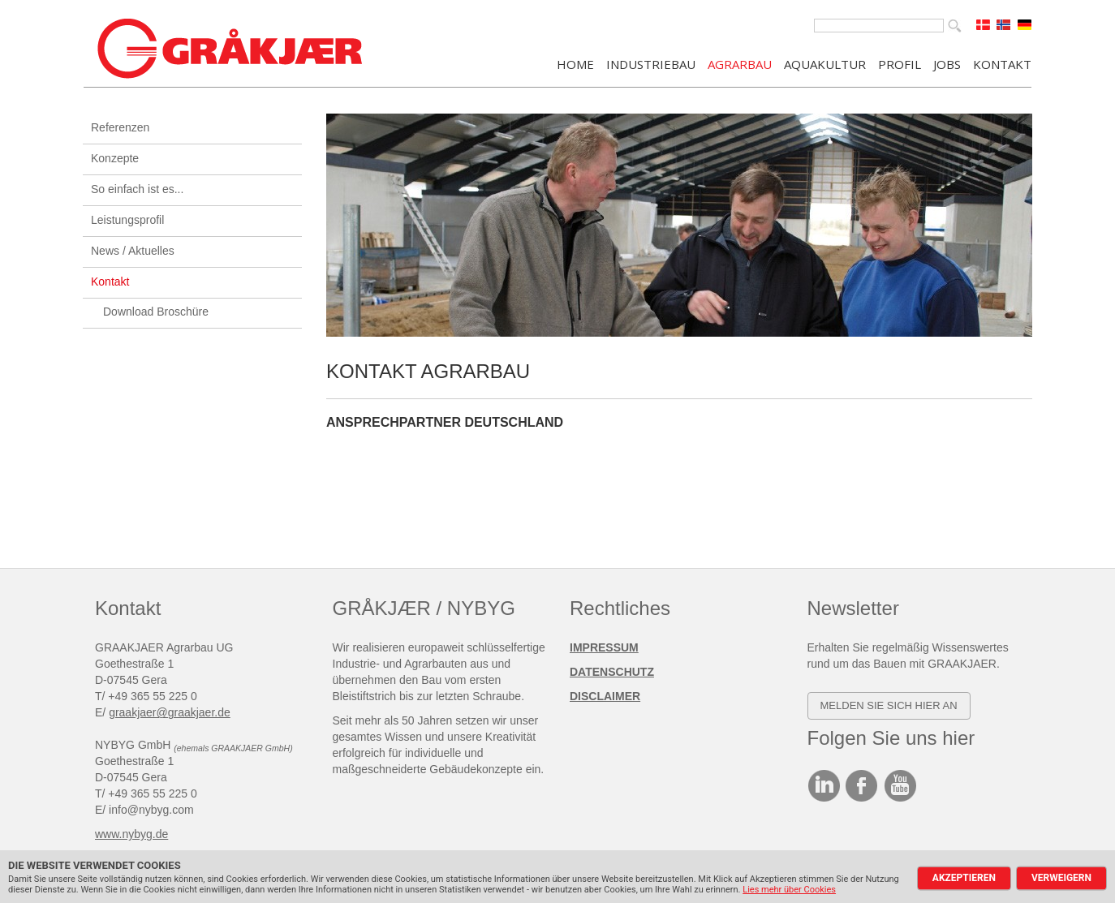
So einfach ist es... (137, 189)
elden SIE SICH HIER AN (893, 705)
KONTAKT (1002, 63)
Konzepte (115, 158)
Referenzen (120, 127)
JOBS (947, 63)
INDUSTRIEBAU (650, 63)
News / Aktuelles (132, 250)
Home (575, 63)
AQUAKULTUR (825, 63)
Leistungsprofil (127, 219)
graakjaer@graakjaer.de (169, 712)
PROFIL (899, 63)
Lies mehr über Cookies (789, 889)
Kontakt (110, 281)
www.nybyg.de (131, 834)
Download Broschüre (156, 311)
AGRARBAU (740, 63)
